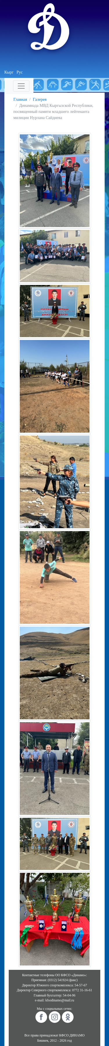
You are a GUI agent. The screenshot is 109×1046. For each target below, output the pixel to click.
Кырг (9, 72)
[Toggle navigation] (21, 86)
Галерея (40, 99)
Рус (20, 72)
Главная (20, 99)
